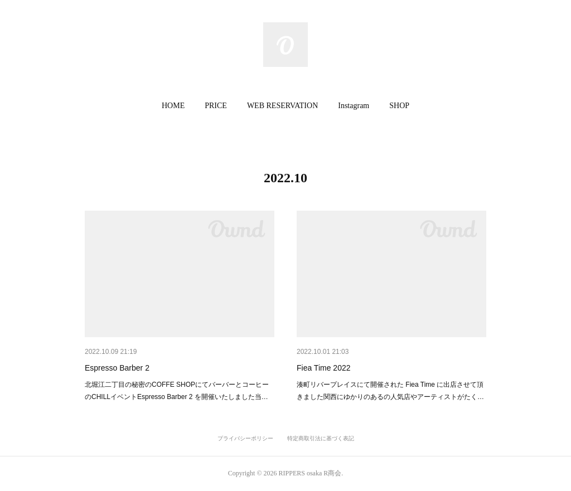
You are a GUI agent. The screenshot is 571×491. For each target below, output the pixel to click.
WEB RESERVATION (282, 105)
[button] (173, 106)
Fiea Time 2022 (324, 367)
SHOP (399, 105)
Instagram (353, 105)
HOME (173, 105)
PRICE (216, 105)
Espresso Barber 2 (117, 367)
